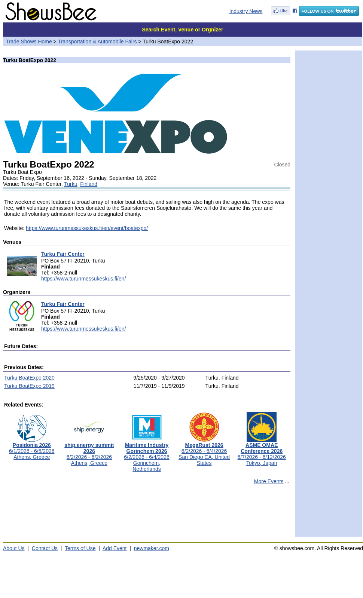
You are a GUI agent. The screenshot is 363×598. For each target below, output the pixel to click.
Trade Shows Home (29, 42)
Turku (70, 184)
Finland (88, 184)
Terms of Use (80, 548)
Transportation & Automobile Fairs (97, 42)
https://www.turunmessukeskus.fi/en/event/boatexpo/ (87, 228)
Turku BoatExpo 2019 (29, 386)
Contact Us (45, 548)
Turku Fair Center (63, 254)
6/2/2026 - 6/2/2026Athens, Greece (89, 451)
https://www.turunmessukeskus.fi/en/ (83, 279)
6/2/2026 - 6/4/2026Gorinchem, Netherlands (146, 454)
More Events (269, 481)
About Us (14, 548)
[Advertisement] (146, 514)
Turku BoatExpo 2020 (29, 378)
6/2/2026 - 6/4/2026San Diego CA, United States (204, 451)
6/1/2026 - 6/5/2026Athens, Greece (31, 448)
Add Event (115, 548)
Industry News (246, 11)
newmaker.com (151, 548)
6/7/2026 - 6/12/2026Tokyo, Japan (262, 451)
